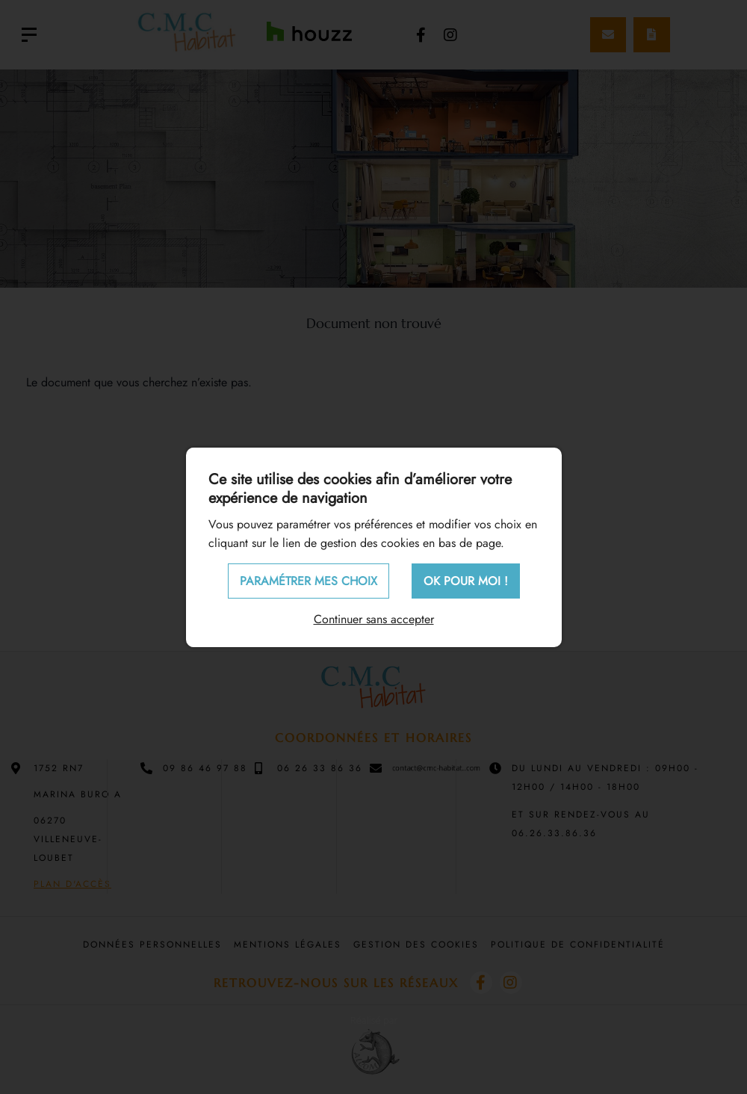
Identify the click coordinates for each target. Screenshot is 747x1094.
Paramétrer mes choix (308, 581)
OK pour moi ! (466, 581)
